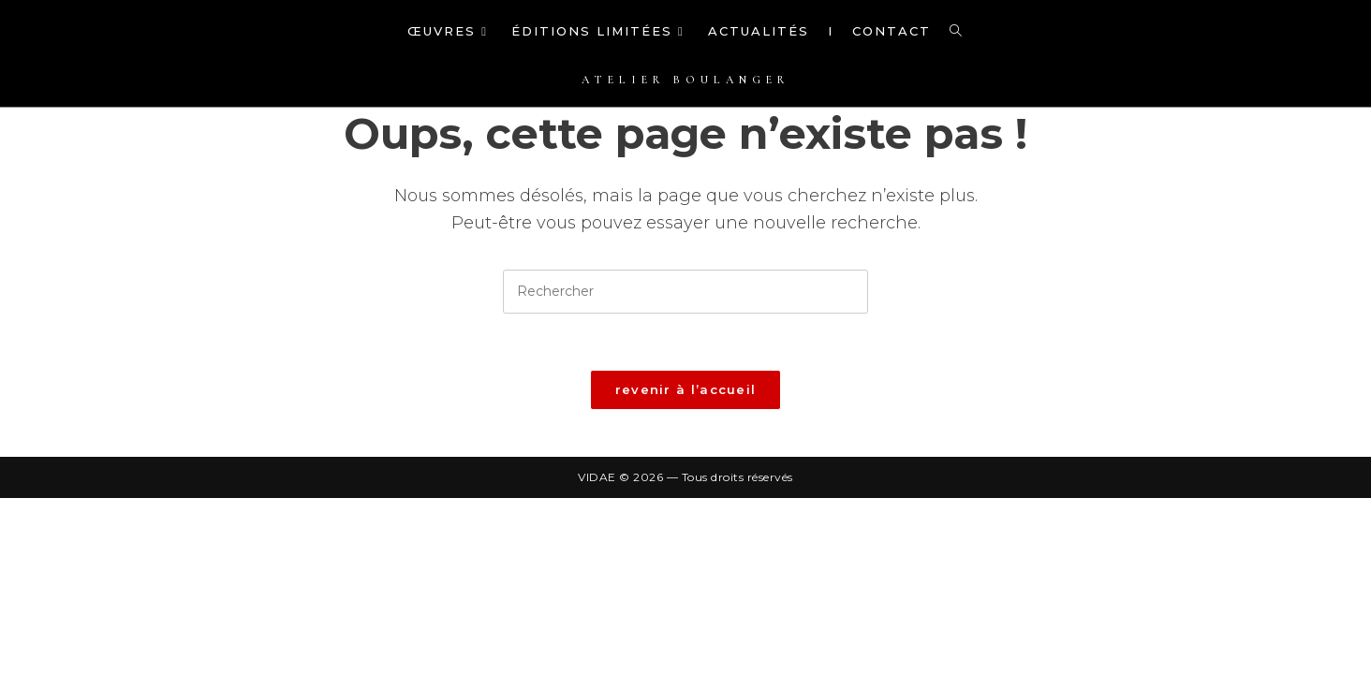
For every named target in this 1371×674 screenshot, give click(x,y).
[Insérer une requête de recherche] (685, 292)
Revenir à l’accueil (686, 389)
